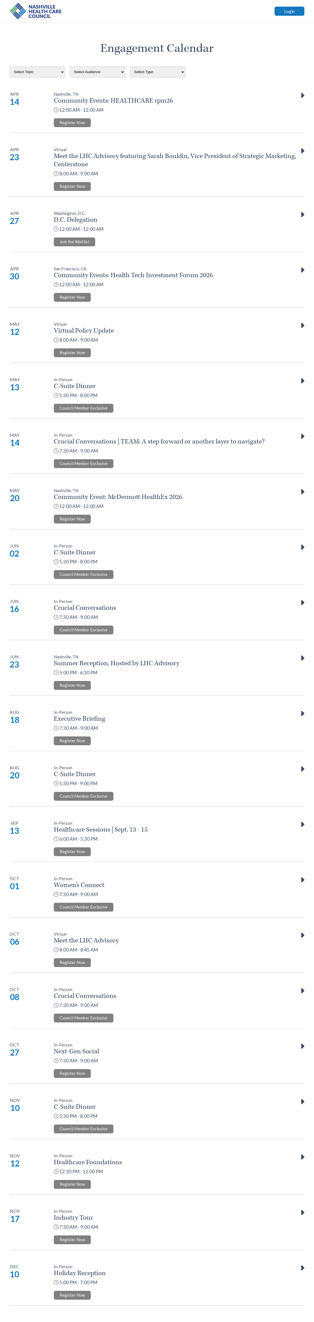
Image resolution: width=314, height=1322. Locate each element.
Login (289, 11)
